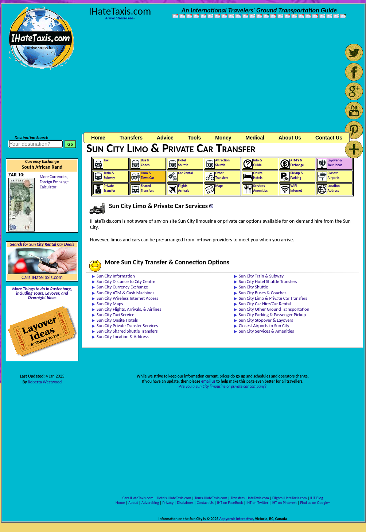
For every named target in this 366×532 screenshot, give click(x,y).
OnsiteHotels (258, 175)
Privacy (168, 502)
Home (98, 138)
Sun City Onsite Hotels (117, 320)
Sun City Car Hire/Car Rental (265, 303)
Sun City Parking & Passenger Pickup (272, 314)
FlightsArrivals (183, 188)
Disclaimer (185, 502)
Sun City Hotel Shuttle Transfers (268, 281)
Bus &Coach (145, 162)
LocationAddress (334, 188)
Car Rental (185, 173)
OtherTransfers (222, 175)
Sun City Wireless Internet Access (127, 298)
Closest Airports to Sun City (264, 325)
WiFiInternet (296, 188)
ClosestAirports (333, 175)
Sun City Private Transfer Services (127, 325)
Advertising (150, 502)
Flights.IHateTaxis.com (289, 497)
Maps (219, 186)
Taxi (106, 160)
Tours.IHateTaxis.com (211, 497)
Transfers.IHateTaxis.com (250, 497)
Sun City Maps (110, 303)
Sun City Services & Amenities (266, 331)
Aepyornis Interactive (236, 518)
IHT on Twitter (257, 502)
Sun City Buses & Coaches (263, 292)
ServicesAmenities (260, 188)
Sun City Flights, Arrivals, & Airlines (129, 309)
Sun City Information (116, 276)
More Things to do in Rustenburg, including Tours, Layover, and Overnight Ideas (42, 293)
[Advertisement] (158, 79)
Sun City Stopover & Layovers (266, 320)
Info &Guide (257, 162)
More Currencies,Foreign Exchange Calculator (54, 182)
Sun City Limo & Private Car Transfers (273, 298)
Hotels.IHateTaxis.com (174, 497)
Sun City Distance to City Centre (126, 281)
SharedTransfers (147, 188)
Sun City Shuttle (253, 287)
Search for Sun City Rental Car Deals (42, 244)
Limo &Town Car (147, 175)
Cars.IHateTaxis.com (42, 277)
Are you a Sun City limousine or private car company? (222, 386)
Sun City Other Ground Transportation (274, 309)
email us (208, 381)
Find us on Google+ (315, 502)
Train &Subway (109, 175)
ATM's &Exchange (297, 162)
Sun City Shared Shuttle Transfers (127, 331)
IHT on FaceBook (230, 502)
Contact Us (205, 502)
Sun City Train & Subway (261, 276)
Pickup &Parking (297, 175)
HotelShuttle (183, 162)
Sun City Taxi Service (115, 314)
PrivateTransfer (110, 188)
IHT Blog (316, 497)
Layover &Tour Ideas (335, 162)
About (133, 502)
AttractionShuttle (222, 162)
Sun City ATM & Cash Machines (125, 292)
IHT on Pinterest (284, 502)
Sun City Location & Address (123, 336)
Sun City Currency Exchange (122, 287)
